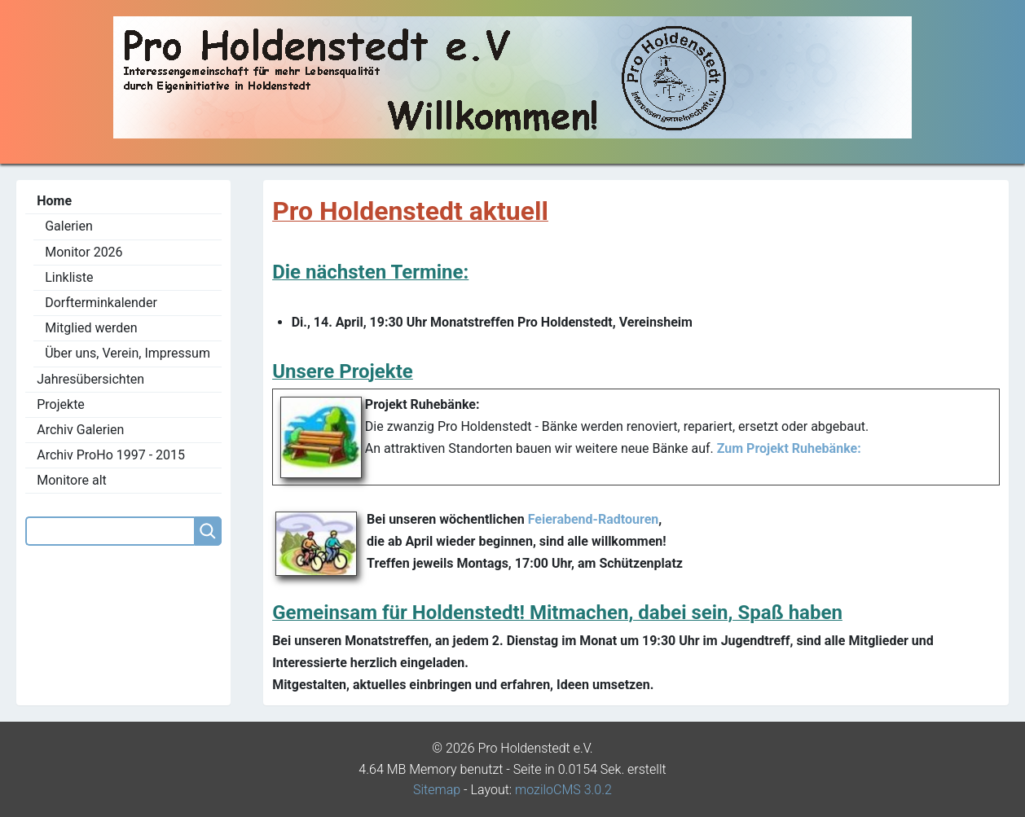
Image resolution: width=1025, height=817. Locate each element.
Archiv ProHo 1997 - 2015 (111, 455)
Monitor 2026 (83, 252)
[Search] (109, 531)
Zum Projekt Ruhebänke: (787, 448)
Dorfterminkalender (101, 302)
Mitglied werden (91, 328)
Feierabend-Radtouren (593, 519)
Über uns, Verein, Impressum (127, 353)
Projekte (61, 404)
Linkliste (69, 277)
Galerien (69, 226)
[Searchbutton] (208, 531)
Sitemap (436, 789)
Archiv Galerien (80, 429)
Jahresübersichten (90, 379)
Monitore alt (72, 480)
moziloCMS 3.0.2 (563, 789)
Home (54, 201)
